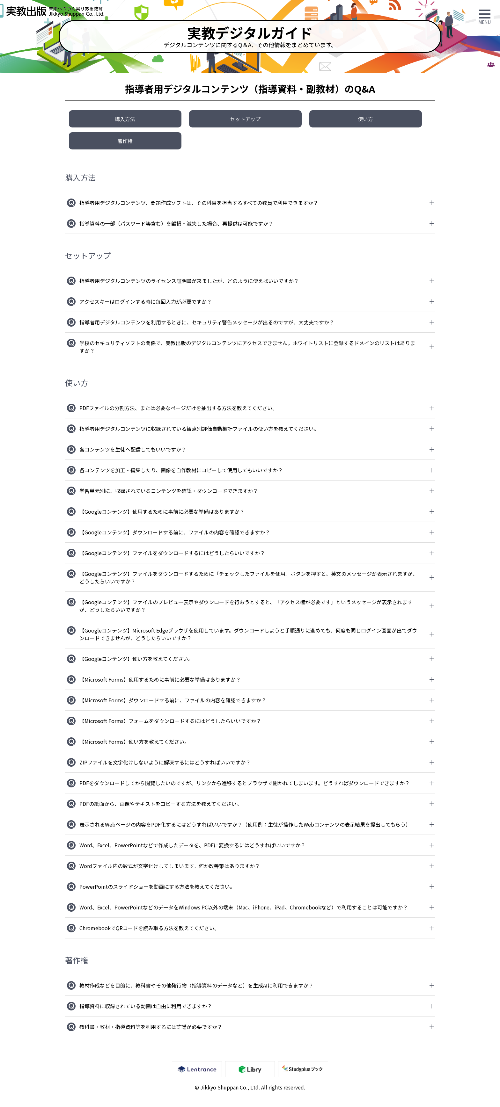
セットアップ (245, 119)
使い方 (365, 119)
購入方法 (125, 119)
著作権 (125, 141)
